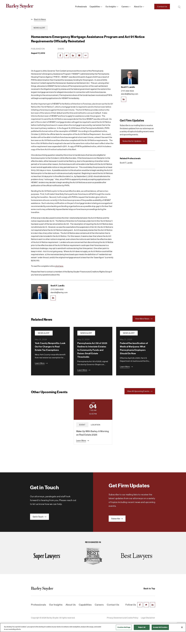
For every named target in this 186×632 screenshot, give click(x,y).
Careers (125, 6)
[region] (93, 627)
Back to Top (149, 589)
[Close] (182, 627)
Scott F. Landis (58, 285)
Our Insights (110, 6)
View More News (143, 319)
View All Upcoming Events (139, 391)
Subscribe (117, 519)
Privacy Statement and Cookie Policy (122, 618)
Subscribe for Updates (133, 141)
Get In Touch (39, 517)
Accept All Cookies (160, 627)
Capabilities (95, 6)
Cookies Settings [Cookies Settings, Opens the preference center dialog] (123, 627)
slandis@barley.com (59, 292)
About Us (71, 604)
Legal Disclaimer (148, 618)
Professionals (81, 6)
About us (138, 6)
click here (59, 266)
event (82, 425)
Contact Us (162, 6)
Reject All (141, 627)
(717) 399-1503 (57, 289)
